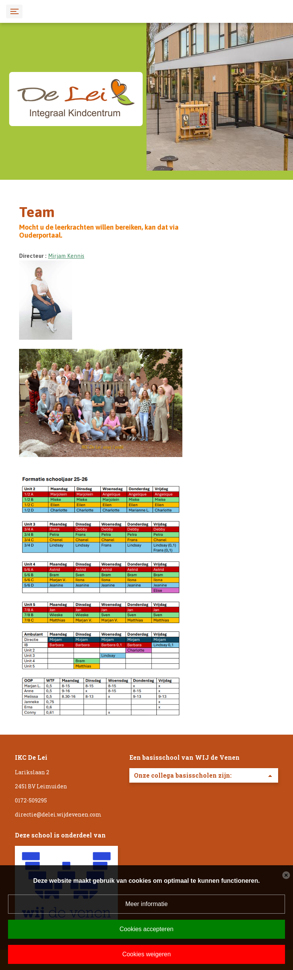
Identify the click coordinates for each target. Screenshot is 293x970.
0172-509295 (31, 800)
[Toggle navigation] (14, 11)
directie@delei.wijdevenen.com (58, 814)
